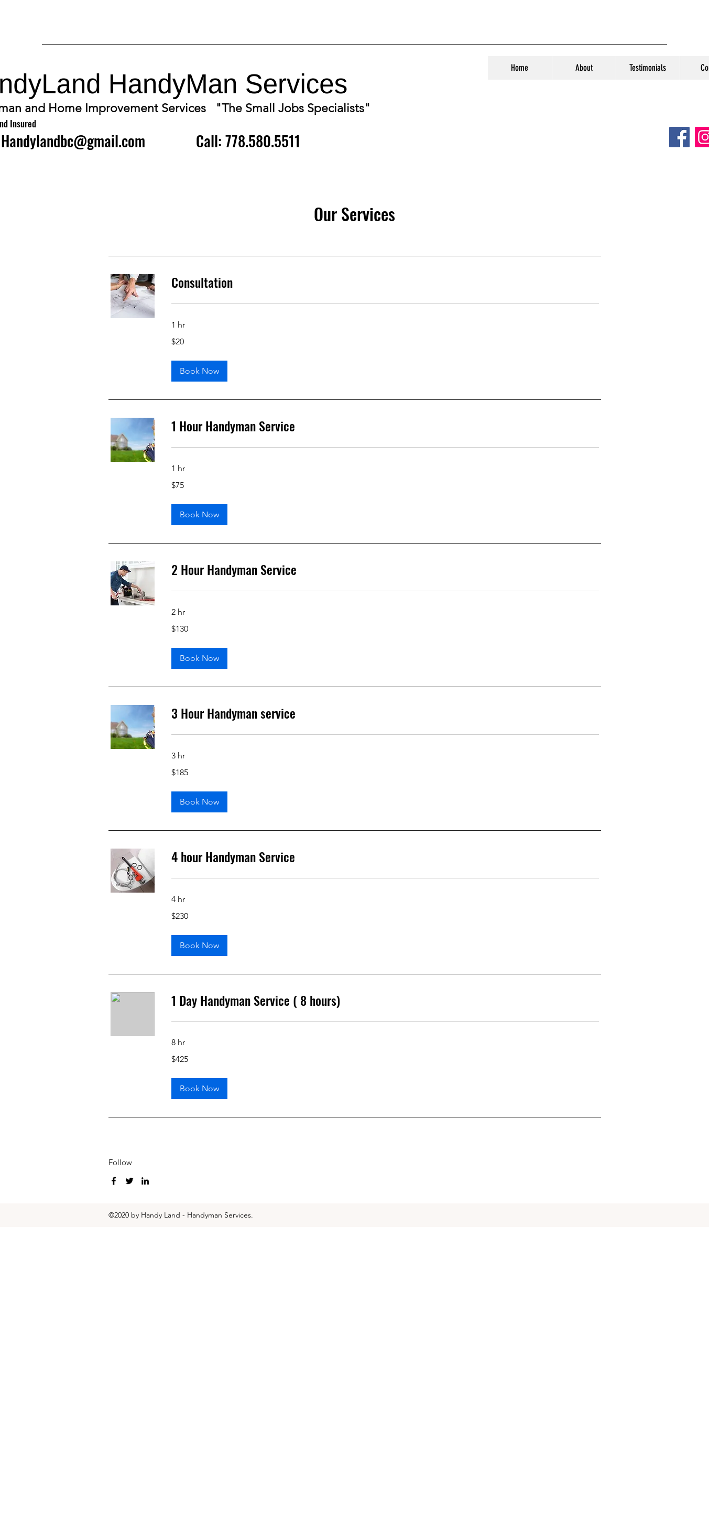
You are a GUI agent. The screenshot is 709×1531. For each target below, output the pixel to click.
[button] (199, 371)
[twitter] (129, 1181)
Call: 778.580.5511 (248, 140)
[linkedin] (145, 1181)
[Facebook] (679, 137)
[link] (385, 282)
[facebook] (113, 1181)
